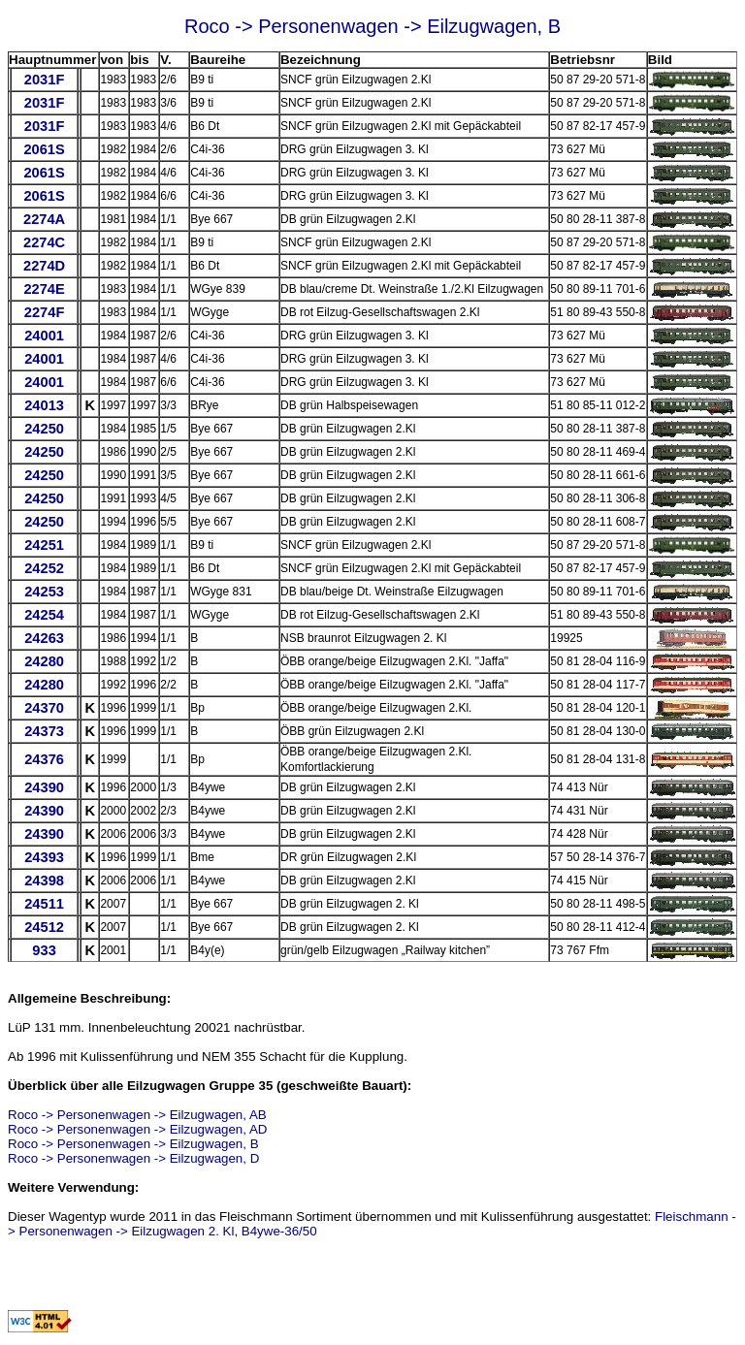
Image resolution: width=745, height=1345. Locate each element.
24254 (44, 615)
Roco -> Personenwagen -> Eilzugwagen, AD (137, 1129)
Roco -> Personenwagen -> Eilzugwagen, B (133, 1144)
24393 (44, 857)
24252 (44, 568)
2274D (44, 265)
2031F (44, 79)
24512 (44, 927)
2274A (44, 219)
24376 (44, 759)
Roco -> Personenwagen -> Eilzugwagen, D (133, 1158)
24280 (44, 661)
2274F (44, 312)
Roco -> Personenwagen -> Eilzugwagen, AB (137, 1114)
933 (43, 950)
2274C (44, 242)
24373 (44, 731)
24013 (44, 405)
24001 (44, 335)
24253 (44, 591)
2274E (43, 289)
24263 (44, 638)
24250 (44, 428)
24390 (44, 787)
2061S (43, 149)
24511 (44, 904)
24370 (44, 708)
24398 (44, 880)
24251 (44, 545)
